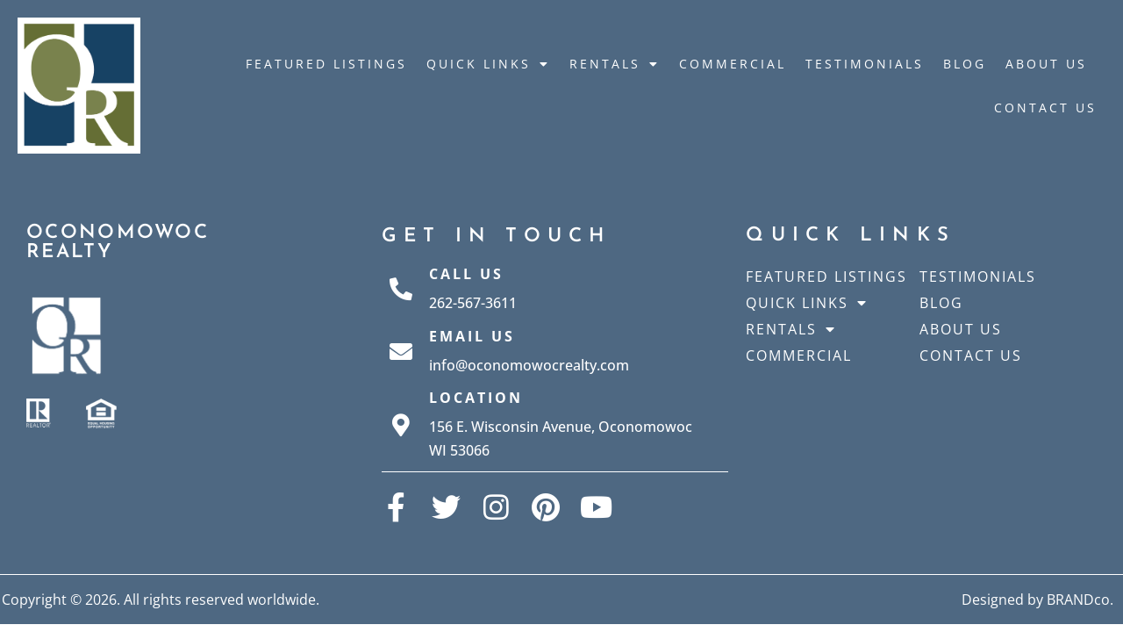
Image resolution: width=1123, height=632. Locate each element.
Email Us (472, 336)
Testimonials (864, 63)
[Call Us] (401, 288)
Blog (964, 63)
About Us (1046, 63)
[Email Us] (401, 351)
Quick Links (488, 64)
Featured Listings (326, 63)
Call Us (466, 274)
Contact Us (1045, 107)
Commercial (732, 63)
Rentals (614, 64)
